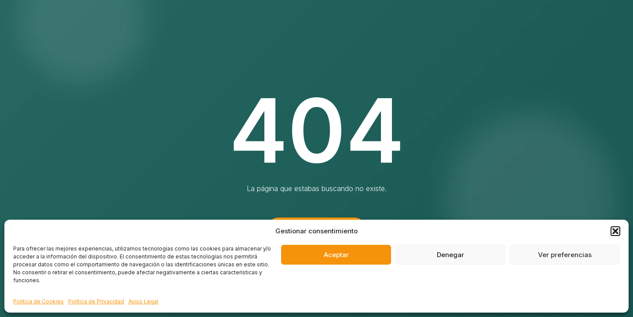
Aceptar (336, 255)
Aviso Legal (143, 301)
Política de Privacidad (96, 301)
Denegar (450, 255)
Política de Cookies (38, 301)
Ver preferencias (565, 255)
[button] (615, 231)
